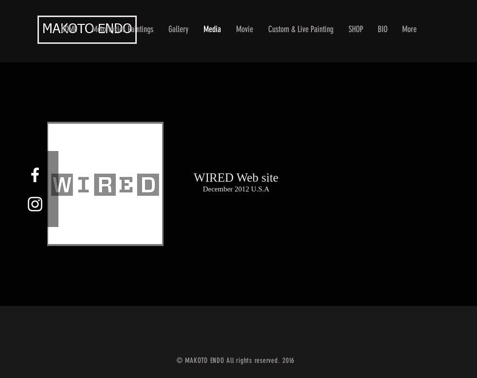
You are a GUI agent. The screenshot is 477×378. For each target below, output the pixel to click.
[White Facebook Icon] (35, 175)
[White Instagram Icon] (35, 204)
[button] (178, 29)
